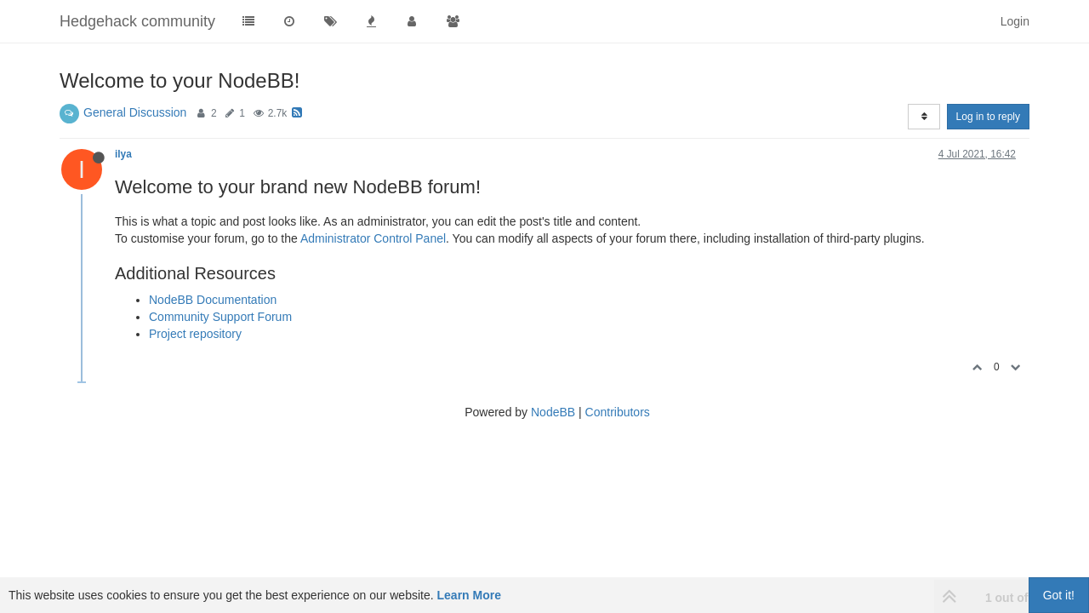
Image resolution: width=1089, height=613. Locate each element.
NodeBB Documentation (213, 299)
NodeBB (553, 412)
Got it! (1059, 595)
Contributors (617, 412)
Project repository (195, 334)
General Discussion (134, 112)
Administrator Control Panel (373, 238)
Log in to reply (988, 117)
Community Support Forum (220, 317)
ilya (123, 154)
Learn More (469, 595)
